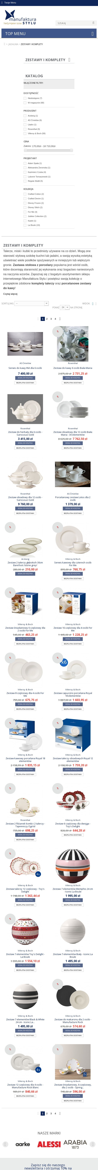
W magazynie (36, 103)
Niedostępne (35, 98)
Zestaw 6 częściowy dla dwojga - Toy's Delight (72, 825)
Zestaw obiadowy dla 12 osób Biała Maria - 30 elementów (72, 433)
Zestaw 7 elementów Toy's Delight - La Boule (25, 955)
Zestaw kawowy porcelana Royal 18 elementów (25, 759)
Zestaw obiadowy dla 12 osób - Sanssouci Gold (25, 498)
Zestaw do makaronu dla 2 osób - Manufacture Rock (72, 1021)
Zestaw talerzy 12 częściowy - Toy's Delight (25, 890)
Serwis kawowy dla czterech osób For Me (72, 564)
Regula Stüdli (35, 181)
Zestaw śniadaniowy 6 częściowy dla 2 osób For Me (25, 629)
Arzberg (33, 116)
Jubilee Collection (37, 216)
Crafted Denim (36, 198)
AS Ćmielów (35, 120)
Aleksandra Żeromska (39, 168)
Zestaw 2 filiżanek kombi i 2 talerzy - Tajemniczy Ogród (25, 825)
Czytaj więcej (10, 294)
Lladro (32, 124)
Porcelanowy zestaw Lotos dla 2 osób (72, 498)
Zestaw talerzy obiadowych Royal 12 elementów (73, 759)
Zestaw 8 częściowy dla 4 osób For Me (25, 694)
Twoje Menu (8, 2)
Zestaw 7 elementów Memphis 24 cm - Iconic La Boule (73, 890)
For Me (32, 212)
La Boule (34, 225)
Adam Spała (35, 163)
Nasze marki (49, 1133)
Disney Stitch (35, 207)
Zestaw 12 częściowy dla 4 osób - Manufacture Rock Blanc (25, 1086)
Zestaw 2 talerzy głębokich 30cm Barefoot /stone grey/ (25, 564)
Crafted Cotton (36, 194)
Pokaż (55, 307)
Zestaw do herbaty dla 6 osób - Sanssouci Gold (25, 433)
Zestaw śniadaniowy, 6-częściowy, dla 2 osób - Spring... (72, 1086)
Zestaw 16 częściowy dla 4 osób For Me (73, 629)
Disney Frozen (36, 203)
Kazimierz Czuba (37, 172)
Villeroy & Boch (37, 133)
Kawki (32, 221)
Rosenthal (34, 129)
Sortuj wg (7, 303)
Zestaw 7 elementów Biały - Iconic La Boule (73, 955)
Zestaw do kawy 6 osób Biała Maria (72, 368)
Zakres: (27, 146)
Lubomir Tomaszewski (39, 177)
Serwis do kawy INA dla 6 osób (25, 368)
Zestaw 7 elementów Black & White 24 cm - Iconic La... (25, 1021)
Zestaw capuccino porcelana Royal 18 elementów (73, 694)
